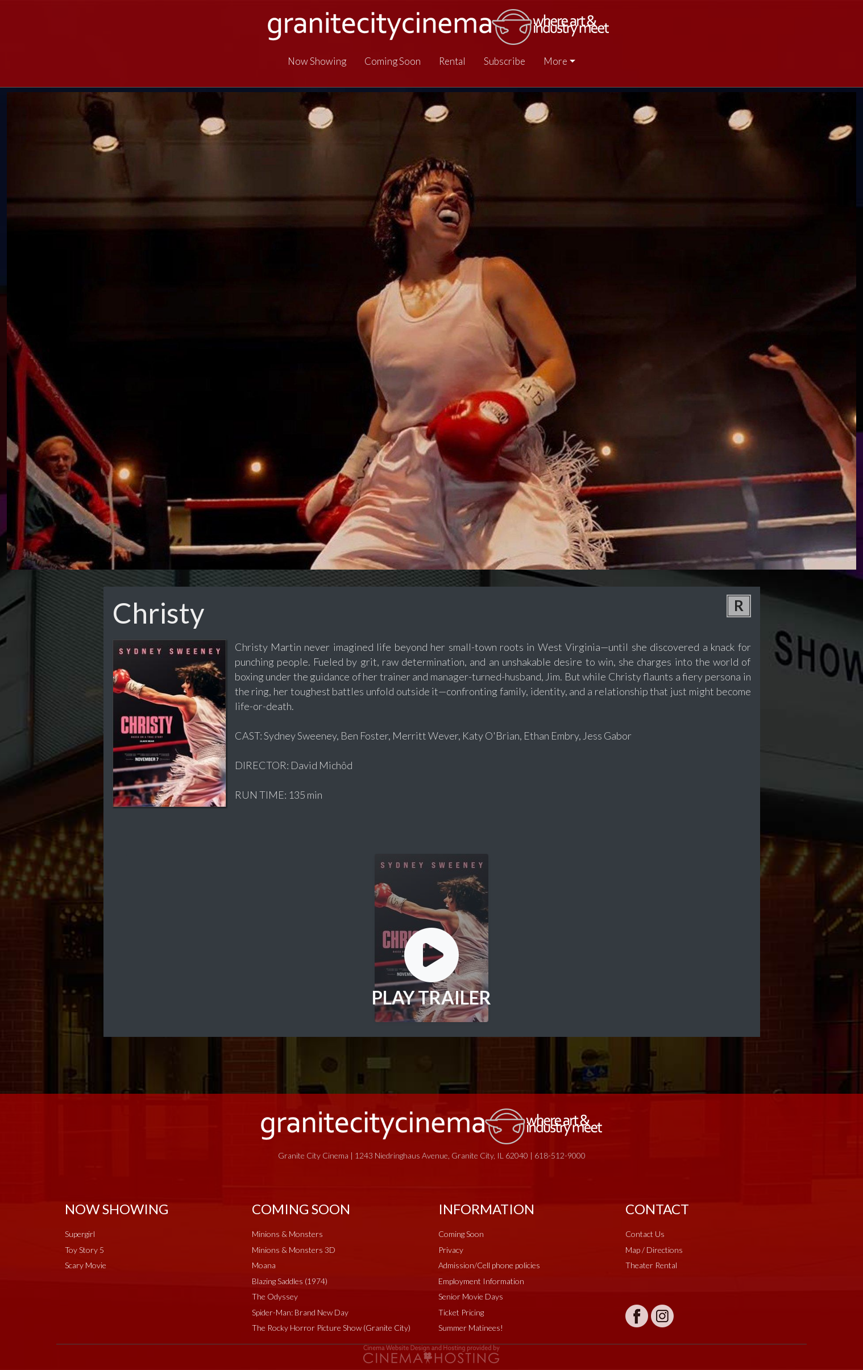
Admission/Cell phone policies (489, 1265)
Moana (264, 1265)
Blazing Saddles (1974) (289, 1281)
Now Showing (317, 61)
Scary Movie (85, 1265)
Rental (452, 61)
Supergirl (80, 1234)
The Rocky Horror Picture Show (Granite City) (331, 1327)
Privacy (450, 1250)
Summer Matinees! (470, 1327)
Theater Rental (651, 1265)
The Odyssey (275, 1296)
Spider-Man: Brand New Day (300, 1312)
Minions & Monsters (287, 1234)
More (555, 61)
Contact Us (645, 1234)
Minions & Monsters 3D (293, 1250)
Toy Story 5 (84, 1250)
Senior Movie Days (470, 1296)
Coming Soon (392, 61)
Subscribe (504, 61)
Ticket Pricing (461, 1312)
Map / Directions (654, 1250)
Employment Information (481, 1281)
